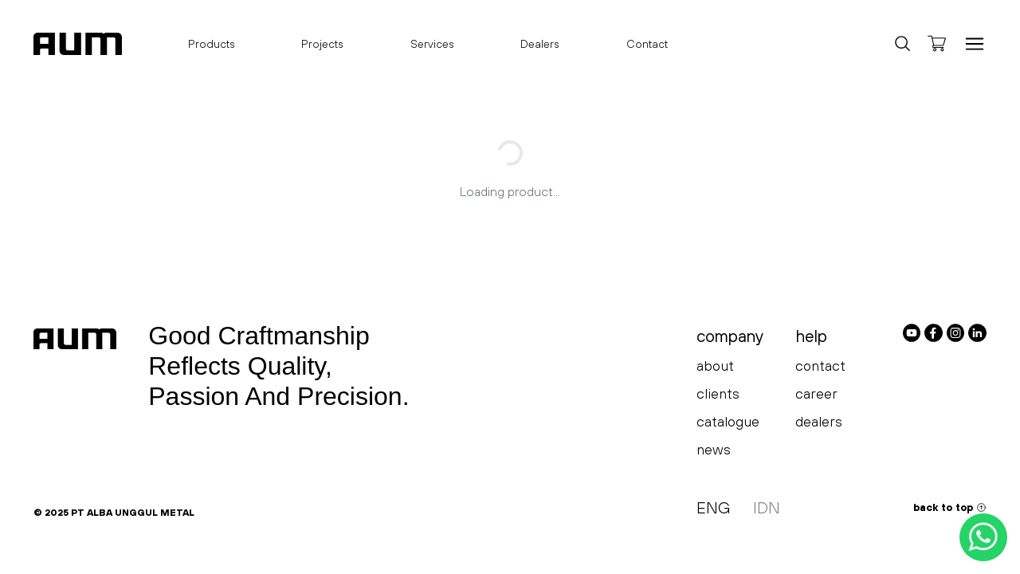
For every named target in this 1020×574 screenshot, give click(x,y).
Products (211, 48)
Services (432, 43)
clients (718, 393)
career (816, 393)
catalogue (727, 421)
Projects (322, 43)
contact (820, 365)
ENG (713, 507)
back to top (950, 507)
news (713, 449)
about (715, 365)
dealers (818, 421)
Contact (647, 43)
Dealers (539, 43)
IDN (766, 507)
